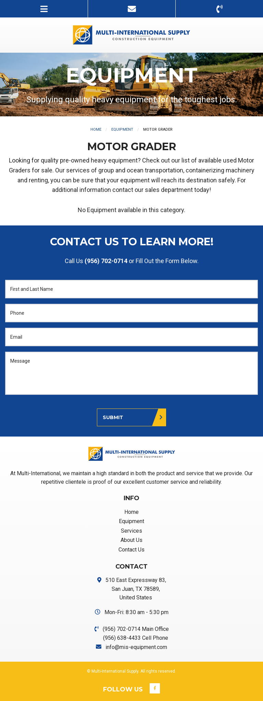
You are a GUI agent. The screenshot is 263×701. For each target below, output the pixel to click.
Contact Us (131, 549)
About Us (131, 540)
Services (131, 531)
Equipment (122, 129)
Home (95, 129)
